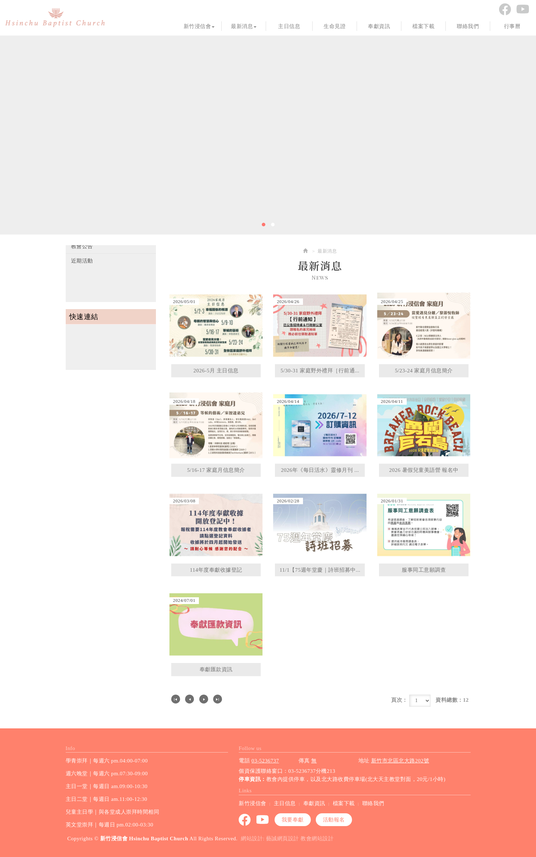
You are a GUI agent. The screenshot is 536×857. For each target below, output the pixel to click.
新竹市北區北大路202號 (400, 761)
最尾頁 (217, 699)
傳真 (303, 761)
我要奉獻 (293, 820)
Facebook (504, 9)
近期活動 (82, 261)
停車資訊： (252, 779)
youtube (522, 9)
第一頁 (175, 699)
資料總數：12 (452, 700)
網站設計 (252, 838)
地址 (363, 761)
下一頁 (203, 699)
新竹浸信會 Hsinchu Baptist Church (55, 17)
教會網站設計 (317, 838)
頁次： (399, 700)
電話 (244, 761)
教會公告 (82, 246)
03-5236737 (265, 761)
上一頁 (189, 699)
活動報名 (334, 820)
